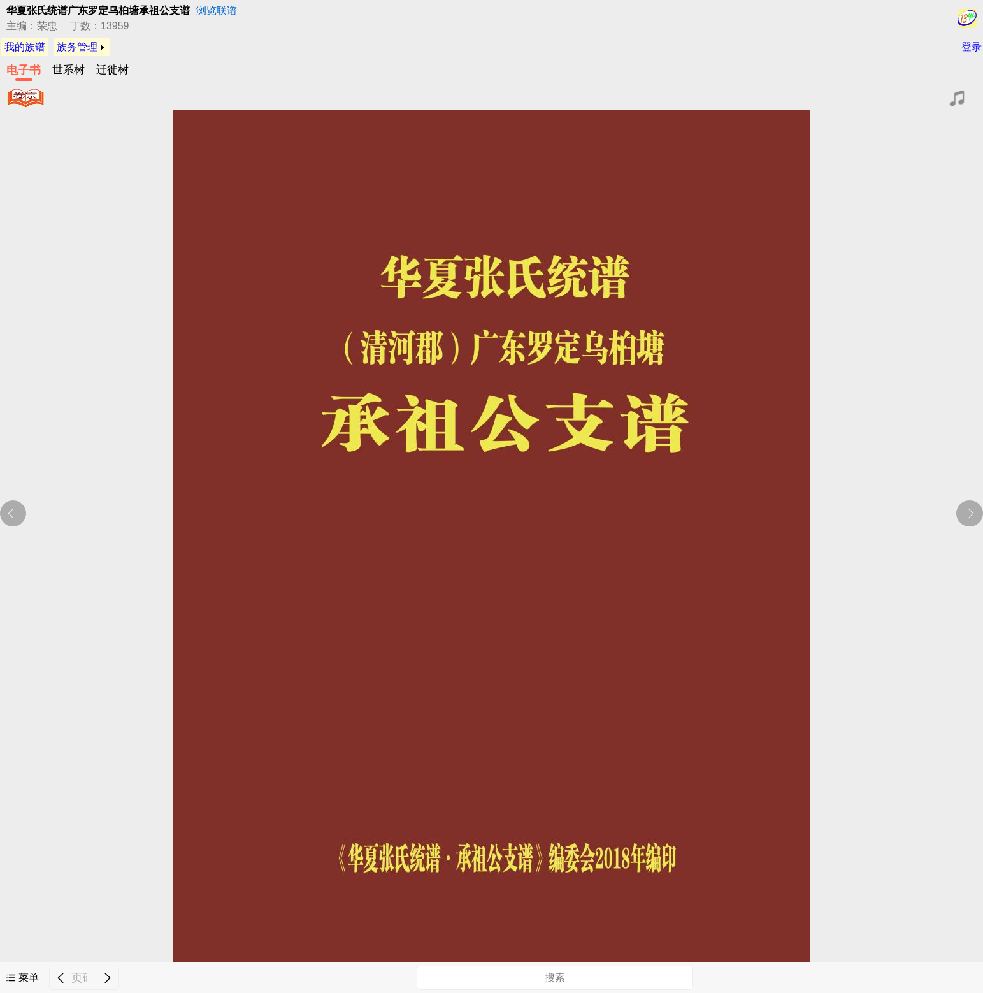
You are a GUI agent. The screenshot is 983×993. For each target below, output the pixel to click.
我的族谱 (24, 46)
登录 (971, 46)
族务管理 (77, 46)
